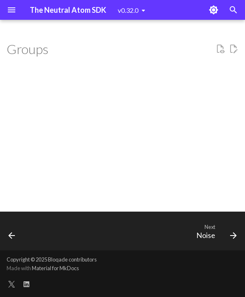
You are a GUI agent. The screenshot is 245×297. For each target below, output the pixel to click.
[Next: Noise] (214, 233)
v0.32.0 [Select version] (128, 10)
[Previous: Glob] (12, 233)
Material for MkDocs (55, 268)
